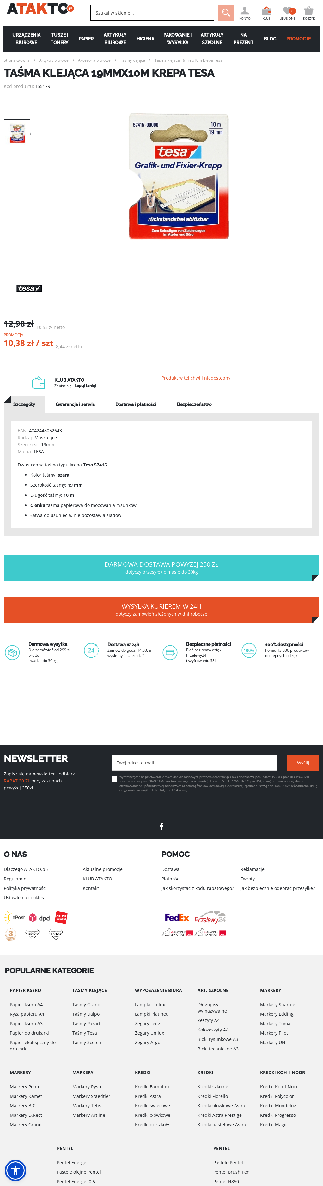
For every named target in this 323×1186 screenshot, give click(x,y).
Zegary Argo (147, 1042)
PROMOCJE (301, 38)
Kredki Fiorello (213, 1096)
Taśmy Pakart (86, 1023)
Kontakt (91, 888)
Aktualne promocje (103, 869)
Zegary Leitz (147, 1023)
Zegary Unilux (149, 1033)
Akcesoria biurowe (94, 60)
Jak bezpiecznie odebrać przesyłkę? (278, 888)
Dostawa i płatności (135, 411)
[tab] (24, 411)
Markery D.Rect (26, 1115)
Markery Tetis (86, 1106)
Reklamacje (253, 869)
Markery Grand (26, 1125)
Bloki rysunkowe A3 (218, 1039)
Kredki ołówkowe (152, 1115)
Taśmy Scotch (86, 1042)
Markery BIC (22, 1106)
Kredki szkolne (213, 1087)
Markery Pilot (274, 1033)
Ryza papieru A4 (27, 1014)
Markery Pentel (26, 1087)
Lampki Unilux (150, 1004)
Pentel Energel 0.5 (76, 1181)
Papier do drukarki (29, 1033)
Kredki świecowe (152, 1106)
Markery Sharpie (277, 1004)
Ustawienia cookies (24, 898)
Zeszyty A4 (209, 1020)
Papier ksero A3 (26, 1023)
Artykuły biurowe (114, 39)
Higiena (145, 38)
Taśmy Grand (86, 1004)
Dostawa (171, 869)
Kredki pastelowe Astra (222, 1125)
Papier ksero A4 (26, 1004)
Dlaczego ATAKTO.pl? (26, 869)
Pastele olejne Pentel (79, 1172)
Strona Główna (17, 60)
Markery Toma (275, 1023)
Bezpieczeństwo (194, 411)
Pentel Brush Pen (231, 1172)
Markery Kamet (26, 1096)
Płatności (171, 879)
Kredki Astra (148, 1096)
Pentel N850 (226, 1181)
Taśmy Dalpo (86, 1014)
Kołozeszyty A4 (213, 1030)
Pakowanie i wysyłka (178, 39)
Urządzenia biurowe (23, 39)
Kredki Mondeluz (278, 1106)
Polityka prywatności (25, 888)
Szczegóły (24, 411)
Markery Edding (277, 1014)
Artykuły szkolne (213, 39)
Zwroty (248, 879)
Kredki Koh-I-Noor (279, 1087)
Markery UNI (273, 1042)
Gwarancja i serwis (75, 411)
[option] (178, 176)
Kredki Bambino (152, 1087)
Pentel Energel (72, 1162)
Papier (84, 38)
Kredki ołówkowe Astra (221, 1106)
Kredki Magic (274, 1125)
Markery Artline (88, 1115)
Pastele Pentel (228, 1162)
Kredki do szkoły (152, 1125)
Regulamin (15, 879)
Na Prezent (245, 39)
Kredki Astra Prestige (220, 1115)
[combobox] (145, 13)
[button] (15, 1170)
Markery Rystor (88, 1087)
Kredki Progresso (278, 1115)
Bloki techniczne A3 (218, 1049)
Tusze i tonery (57, 39)
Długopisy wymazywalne (212, 1007)
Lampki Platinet (151, 1014)
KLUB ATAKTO (97, 879)
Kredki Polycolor (277, 1096)
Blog (272, 38)
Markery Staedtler (91, 1096)
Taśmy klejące (132, 60)
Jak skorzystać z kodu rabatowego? (198, 888)
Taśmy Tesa (84, 1033)
